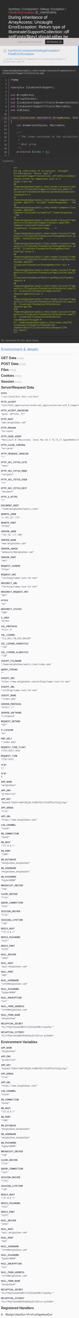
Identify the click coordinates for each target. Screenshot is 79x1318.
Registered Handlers (17, 1308)
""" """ (45, 250)
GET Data (8, 358)
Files (5, 370)
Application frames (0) (29, 41)
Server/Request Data (17, 387)
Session (7, 381)
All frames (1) (54, 41)
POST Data (10, 364)
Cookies (7, 375)
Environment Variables (19, 1042)
